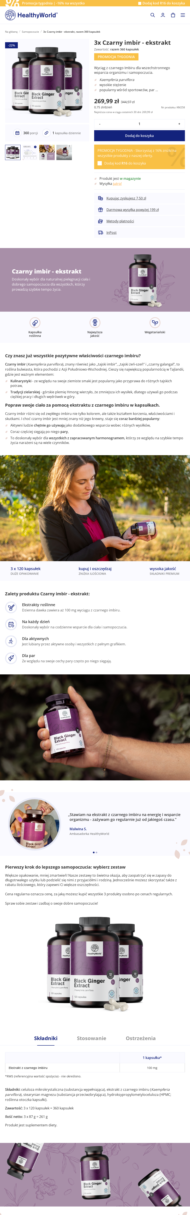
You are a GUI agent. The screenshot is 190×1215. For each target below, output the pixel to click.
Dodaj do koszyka (139, 135)
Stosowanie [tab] (91, 1038)
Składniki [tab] (45, 1038)
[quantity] (139, 123)
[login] (162, 15)
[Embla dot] (94, 852)
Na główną (11, 31)
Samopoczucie (30, 31)
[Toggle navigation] (183, 15)
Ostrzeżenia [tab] (141, 1038)
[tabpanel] (95, 1086)
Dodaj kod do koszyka (163, 3)
